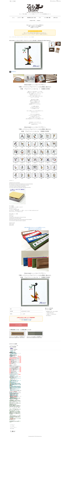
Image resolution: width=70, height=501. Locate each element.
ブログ (40, 17)
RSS (48, 404)
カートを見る (50, 402)
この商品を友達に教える (50, 312)
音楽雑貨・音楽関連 (26, 346)
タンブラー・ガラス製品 (13, 349)
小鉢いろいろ (25, 367)
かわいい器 (24, 357)
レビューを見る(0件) (49, 308)
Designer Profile (33, 20)
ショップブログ (37, 445)
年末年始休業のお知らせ (39, 420)
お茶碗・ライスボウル (26, 358)
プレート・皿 (12, 346)
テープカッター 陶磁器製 (26, 364)
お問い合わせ (55, 17)
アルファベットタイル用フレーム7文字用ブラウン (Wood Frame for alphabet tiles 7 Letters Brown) (17, 337)
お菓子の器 (11, 358)
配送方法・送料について (39, 404)
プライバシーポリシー (51, 403)
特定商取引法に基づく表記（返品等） (52, 311)
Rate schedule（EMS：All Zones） (40, 408)
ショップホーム (37, 400)
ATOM (51, 404)
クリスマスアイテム (26, 368)
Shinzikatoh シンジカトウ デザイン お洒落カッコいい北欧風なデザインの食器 (41, 438)
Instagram (38, 20)
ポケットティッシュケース (27, 363)
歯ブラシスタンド (25, 362)
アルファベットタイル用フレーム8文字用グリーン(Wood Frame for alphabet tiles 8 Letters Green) (35, 337)
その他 (11, 355)
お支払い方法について (38, 403)
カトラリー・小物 (12, 350)
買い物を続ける (13, 71)
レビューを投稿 (48, 309)
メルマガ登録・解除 (47, 17)
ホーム (13, 17)
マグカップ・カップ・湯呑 (14, 345)
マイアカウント (50, 400)
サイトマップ (37, 407)
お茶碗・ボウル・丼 (13, 348)
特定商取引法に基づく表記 (31, 17)
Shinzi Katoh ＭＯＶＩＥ (38, 414)
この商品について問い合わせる (51, 314)
